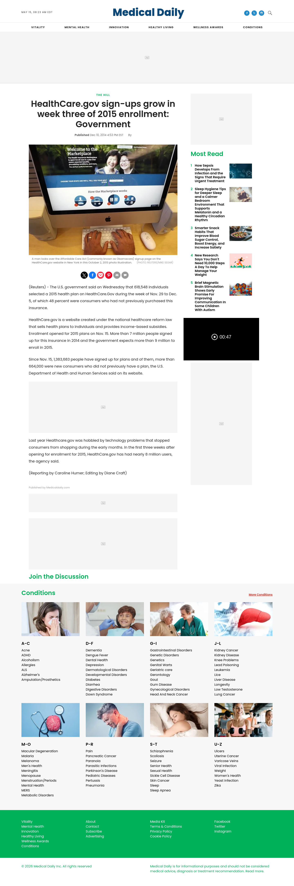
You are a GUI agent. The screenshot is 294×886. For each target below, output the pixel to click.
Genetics (157, 660)
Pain (89, 751)
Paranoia (93, 761)
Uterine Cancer (226, 756)
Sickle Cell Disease (165, 775)
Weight (220, 770)
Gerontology (160, 674)
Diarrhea (93, 684)
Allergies (28, 665)
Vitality (26, 821)
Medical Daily (148, 12)
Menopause (31, 775)
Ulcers (219, 751)
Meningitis (29, 770)
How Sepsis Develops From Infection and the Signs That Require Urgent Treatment (210, 173)
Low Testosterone (228, 689)
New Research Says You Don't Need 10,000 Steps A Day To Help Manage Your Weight (210, 265)
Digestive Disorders (101, 689)
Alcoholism (30, 660)
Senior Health (161, 765)
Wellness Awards (208, 27)
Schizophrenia (161, 751)
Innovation (30, 831)
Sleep (154, 785)
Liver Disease (224, 679)
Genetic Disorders (164, 655)
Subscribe (94, 831)
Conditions (38, 593)
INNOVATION (119, 27)
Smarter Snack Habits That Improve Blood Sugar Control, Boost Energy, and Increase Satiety (210, 238)
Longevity (222, 684)
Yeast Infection (226, 780)
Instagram (222, 831)
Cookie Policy (161, 836)
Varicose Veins (226, 761)
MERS (25, 790)
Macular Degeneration (39, 751)
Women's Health (227, 775)
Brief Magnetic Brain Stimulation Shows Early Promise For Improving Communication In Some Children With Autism (210, 296)
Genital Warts (161, 665)
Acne (25, 650)
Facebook (222, 821)
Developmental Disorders (106, 674)
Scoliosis (157, 756)
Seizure (156, 761)
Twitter (219, 826)
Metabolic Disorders (37, 795)
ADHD (25, 655)
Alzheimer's (30, 674)
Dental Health (97, 660)
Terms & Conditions (166, 826)
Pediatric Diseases (100, 775)
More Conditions (261, 594)
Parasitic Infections (101, 765)
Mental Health (32, 785)
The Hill (103, 95)
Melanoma (30, 761)
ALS (24, 670)
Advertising (95, 836)
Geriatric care (161, 670)
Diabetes (93, 679)
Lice (217, 674)
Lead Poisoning (226, 665)
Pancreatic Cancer (101, 756)
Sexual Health (161, 770)
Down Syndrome (99, 694)
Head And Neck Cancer (169, 694)
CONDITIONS (253, 27)
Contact (92, 826)
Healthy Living (32, 836)
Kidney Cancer (226, 650)
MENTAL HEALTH (77, 27)
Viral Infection (225, 765)
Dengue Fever (97, 655)
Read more (254, 871)
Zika (217, 785)
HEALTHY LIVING (161, 27)
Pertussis (93, 780)
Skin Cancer (159, 780)
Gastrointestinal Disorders (171, 650)
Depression (95, 665)
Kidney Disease (226, 655)
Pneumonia (95, 785)
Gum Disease (161, 684)
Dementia (94, 650)
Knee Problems (226, 660)
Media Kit (157, 821)
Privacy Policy (161, 831)
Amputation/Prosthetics (40, 679)
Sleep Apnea (160, 790)
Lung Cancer (224, 694)
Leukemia (222, 670)
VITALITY (38, 27)
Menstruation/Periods (39, 780)
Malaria (27, 756)
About (91, 821)
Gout (154, 679)
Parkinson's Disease (101, 770)
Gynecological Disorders (170, 689)
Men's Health (31, 765)
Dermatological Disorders (106, 670)
